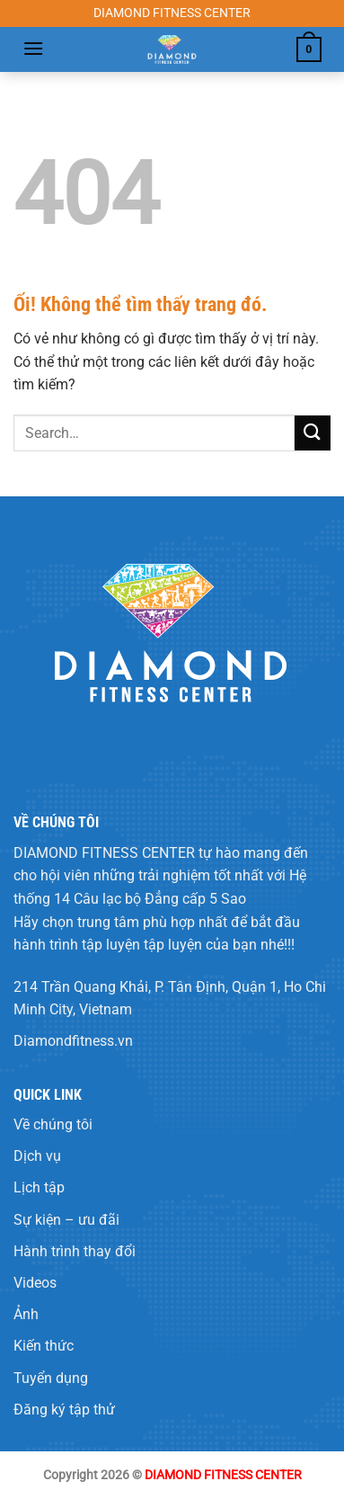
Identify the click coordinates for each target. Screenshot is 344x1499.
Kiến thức (43, 1345)
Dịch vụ (37, 1155)
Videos (35, 1282)
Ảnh (26, 1314)
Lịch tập (39, 1187)
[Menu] (33, 48)
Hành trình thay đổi (74, 1251)
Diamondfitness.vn (73, 1040)
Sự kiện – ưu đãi (66, 1219)
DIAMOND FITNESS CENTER (104, 852)
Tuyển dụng (50, 1378)
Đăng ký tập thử (64, 1409)
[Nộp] (313, 433)
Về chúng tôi (53, 1124)
